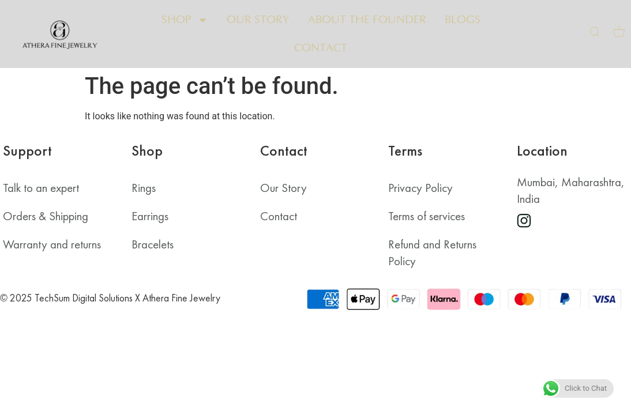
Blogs (462, 20)
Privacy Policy (420, 187)
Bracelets (153, 244)
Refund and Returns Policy (432, 253)
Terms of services (426, 216)
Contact (320, 48)
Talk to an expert (41, 187)
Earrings (150, 216)
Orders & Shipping (45, 216)
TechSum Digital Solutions (84, 298)
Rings (144, 187)
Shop (184, 20)
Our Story (258, 20)
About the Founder (367, 20)
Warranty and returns (52, 244)
